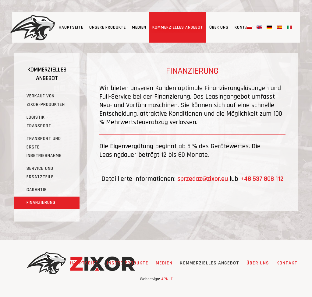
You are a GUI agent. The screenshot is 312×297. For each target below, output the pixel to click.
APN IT (166, 279)
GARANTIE (37, 190)
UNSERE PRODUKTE (107, 27)
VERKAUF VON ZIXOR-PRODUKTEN (46, 100)
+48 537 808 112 (261, 179)
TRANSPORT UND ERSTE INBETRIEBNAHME (44, 147)
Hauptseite (71, 27)
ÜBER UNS (219, 27)
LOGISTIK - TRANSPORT (39, 121)
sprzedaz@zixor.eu (202, 179)
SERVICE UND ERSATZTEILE (40, 173)
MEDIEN (139, 27)
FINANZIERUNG (41, 202)
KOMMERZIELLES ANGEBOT (177, 27)
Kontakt (244, 27)
